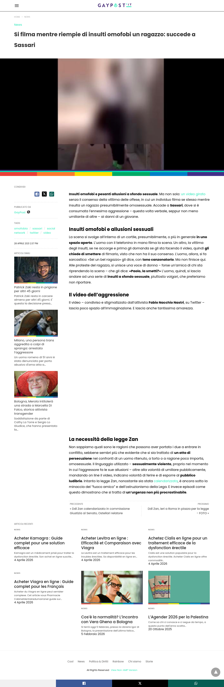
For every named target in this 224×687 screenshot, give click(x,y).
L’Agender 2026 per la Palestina (177, 616)
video (47, 233)
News (27, 17)
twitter (34, 233)
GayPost (20, 212)
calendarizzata (166, 481)
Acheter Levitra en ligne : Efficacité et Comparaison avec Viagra (110, 542)
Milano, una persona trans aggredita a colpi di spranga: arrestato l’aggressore (35, 343)
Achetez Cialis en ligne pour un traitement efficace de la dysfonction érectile (177, 542)
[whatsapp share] (51, 194)
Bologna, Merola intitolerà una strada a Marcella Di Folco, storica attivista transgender (33, 402)
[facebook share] (37, 194)
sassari (37, 228)
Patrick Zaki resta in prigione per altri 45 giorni (34, 289)
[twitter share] (44, 194)
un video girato (193, 194)
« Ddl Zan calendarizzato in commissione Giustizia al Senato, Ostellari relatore (100, 511)
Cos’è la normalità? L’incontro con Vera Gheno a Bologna (108, 619)
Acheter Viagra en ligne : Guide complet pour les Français (43, 583)
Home (17, 17)
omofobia (21, 228)
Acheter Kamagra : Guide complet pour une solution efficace (38, 542)
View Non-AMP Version (124, 669)
